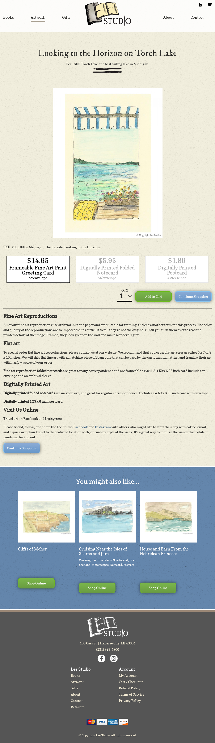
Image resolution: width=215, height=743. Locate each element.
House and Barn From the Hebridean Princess (164, 551)
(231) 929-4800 (107, 649)
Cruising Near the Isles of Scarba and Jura (103, 551)
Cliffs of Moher (32, 549)
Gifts (74, 688)
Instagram (103, 427)
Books (75, 675)
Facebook (80, 427)
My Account (128, 675)
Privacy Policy (130, 701)
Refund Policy (129, 688)
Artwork (77, 682)
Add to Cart (153, 296)
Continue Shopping (193, 296)
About (75, 694)
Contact (77, 701)
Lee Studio (107, 14)
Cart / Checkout (131, 682)
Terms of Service (131, 694)
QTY (124, 290)
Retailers (77, 707)
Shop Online (36, 583)
